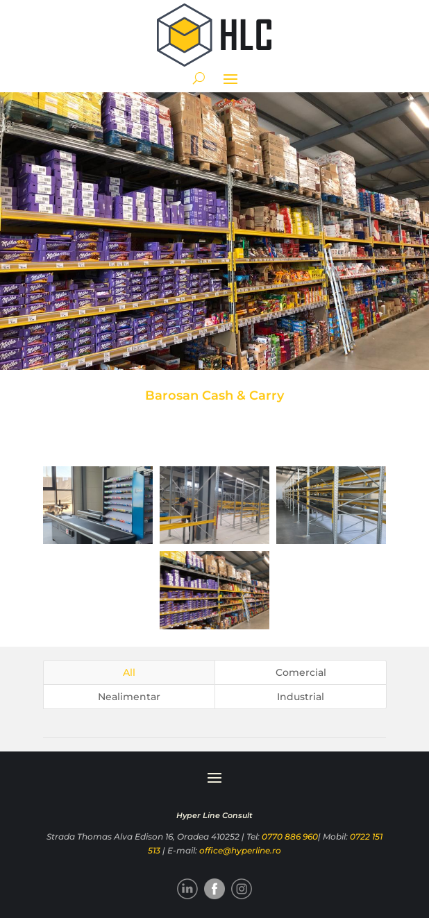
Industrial (300, 696)
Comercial (301, 672)
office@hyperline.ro (240, 850)
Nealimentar (129, 696)
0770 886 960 (290, 836)
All (129, 672)
